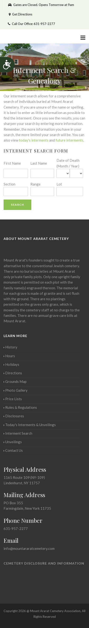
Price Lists (13, 399)
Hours (9, 356)
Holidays (11, 364)
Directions (13, 373)
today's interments (33, 140)
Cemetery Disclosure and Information (44, 563)
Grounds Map (15, 381)
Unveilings (13, 442)
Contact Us (13, 450)
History (10, 347)
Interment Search (18, 433)
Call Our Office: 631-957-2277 (31, 24)
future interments (69, 140)
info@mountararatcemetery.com (29, 548)
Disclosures (14, 416)
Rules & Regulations (20, 407)
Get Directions (20, 14)
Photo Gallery (16, 390)
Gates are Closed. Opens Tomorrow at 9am (41, 5)
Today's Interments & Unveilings (30, 425)
